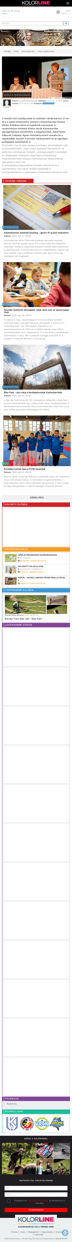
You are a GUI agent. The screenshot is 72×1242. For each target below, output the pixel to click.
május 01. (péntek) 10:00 (31, 572)
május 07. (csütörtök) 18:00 (33, 583)
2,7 (68, 14)
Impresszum (61, 1232)
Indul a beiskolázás (46, 51)
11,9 (68, 11)
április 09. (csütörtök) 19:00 (33, 561)
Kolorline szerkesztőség (27, 101)
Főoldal (7, 51)
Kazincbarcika (28, 51)
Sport (5, 464)
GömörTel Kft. (61, 1239)
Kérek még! (37, 498)
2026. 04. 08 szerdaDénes (11, 12)
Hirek (22, 1232)
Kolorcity (12, 1104)
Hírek (16, 51)
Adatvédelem (47, 1232)
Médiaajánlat (33, 1232)
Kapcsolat (39, 1235)
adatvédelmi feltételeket (38, 1201)
